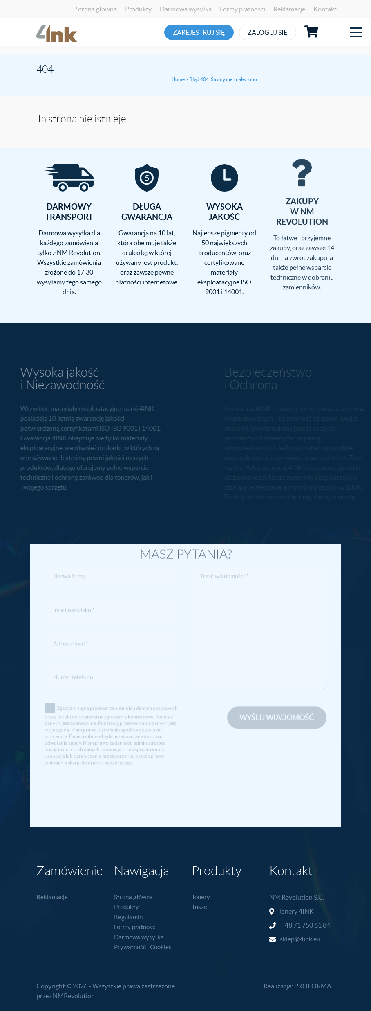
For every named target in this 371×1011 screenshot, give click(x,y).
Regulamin (128, 917)
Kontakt (325, 9)
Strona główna (96, 9)
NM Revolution (291, 897)
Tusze (199, 906)
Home (178, 79)
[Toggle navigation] (356, 32)
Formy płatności (242, 9)
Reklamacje (289, 9)
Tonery (201, 897)
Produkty (138, 9)
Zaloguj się (281, 32)
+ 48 (286, 925)
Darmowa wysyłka (186, 9)
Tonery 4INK (296, 911)
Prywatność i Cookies (143, 946)
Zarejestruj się (200, 32)
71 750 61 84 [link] (311, 925)
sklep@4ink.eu (300, 939)
